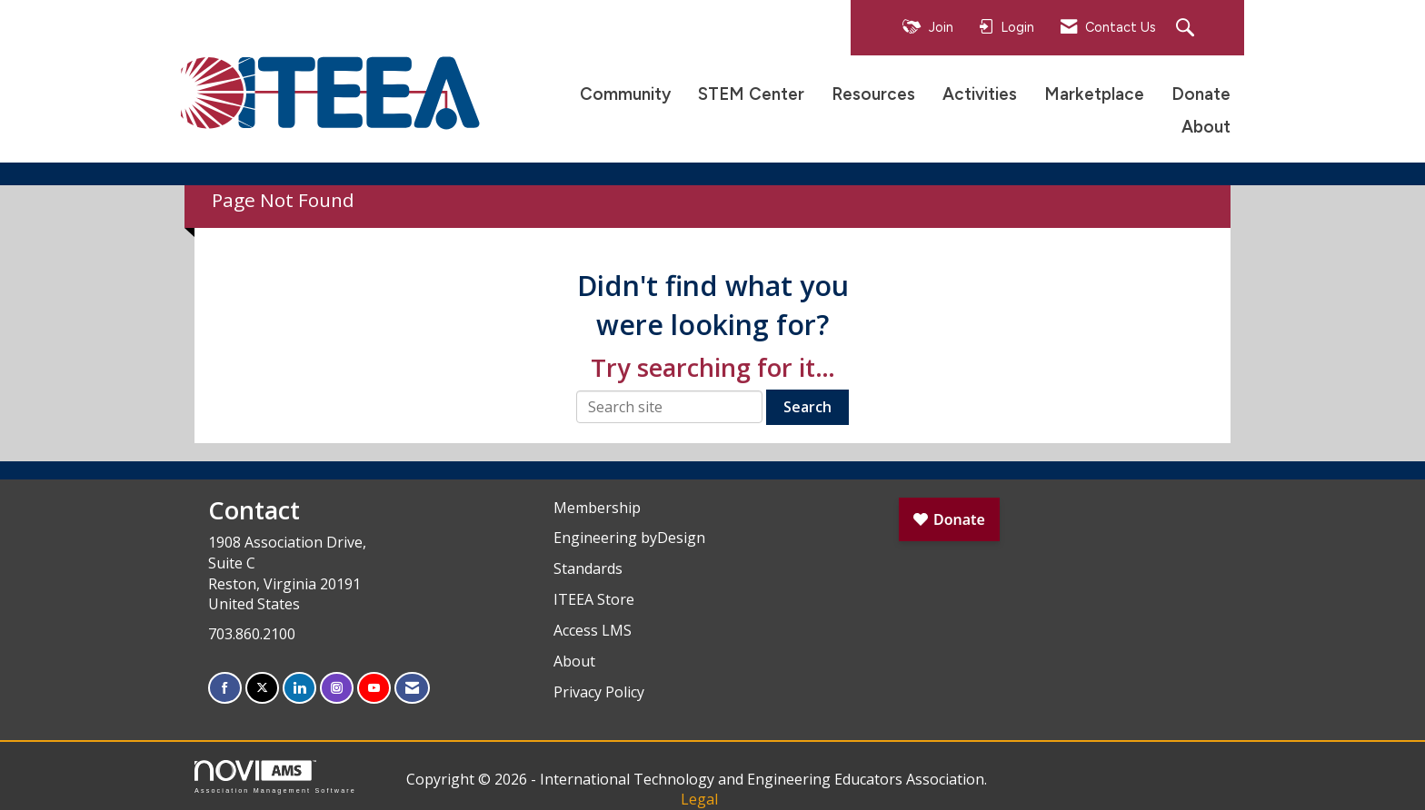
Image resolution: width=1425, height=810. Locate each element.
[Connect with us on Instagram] (337, 688)
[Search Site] (1187, 28)
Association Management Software (275, 777)
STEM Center (751, 94)
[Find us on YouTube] (374, 688)
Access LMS (592, 630)
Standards (588, 568)
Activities (979, 94)
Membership (597, 508)
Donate (1201, 94)
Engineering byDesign (629, 538)
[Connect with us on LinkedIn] (299, 688)
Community (625, 94)
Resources (873, 94)
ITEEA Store (593, 599)
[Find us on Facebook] (225, 688)
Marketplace (1094, 94)
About (1206, 126)
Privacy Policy (598, 692)
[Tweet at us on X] (262, 688)
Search (807, 407)
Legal (699, 799)
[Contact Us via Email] (412, 688)
